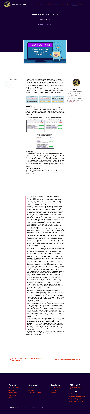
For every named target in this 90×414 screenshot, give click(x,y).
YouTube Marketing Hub (76, 396)
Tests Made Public (34, 393)
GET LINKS (54, 390)
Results (7, 82)
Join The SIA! (55, 388)
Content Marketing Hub (76, 401)
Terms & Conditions (31, 408)
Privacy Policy (41, 408)
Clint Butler (12, 393)
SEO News (39, 4)
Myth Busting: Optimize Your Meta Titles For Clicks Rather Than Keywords (27, 359)
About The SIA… (13, 388)
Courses (53, 393)
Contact (11, 390)
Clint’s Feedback (10, 87)
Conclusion (8, 85)
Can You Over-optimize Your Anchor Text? (66, 359)
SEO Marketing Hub (74, 399)
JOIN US (69, 4)
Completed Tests (48, 4)
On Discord (81, 4)
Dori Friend (12, 395)
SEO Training (72, 394)
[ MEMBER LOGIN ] (76, 388)
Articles (64, 4)
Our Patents (57, 4)
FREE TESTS (75, 4)
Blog (10, 398)
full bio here (73, 101)
